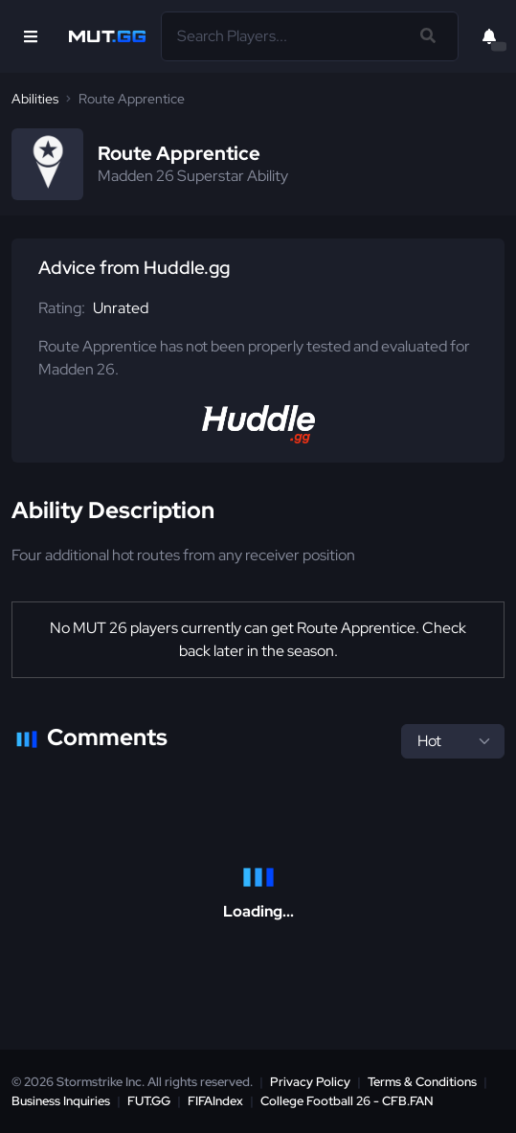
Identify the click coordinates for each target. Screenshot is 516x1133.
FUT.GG (148, 1101)
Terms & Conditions (422, 1082)
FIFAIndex (215, 1101)
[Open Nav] (31, 36)
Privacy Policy (310, 1082)
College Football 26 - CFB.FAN (347, 1101)
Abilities (34, 98)
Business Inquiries (60, 1101)
